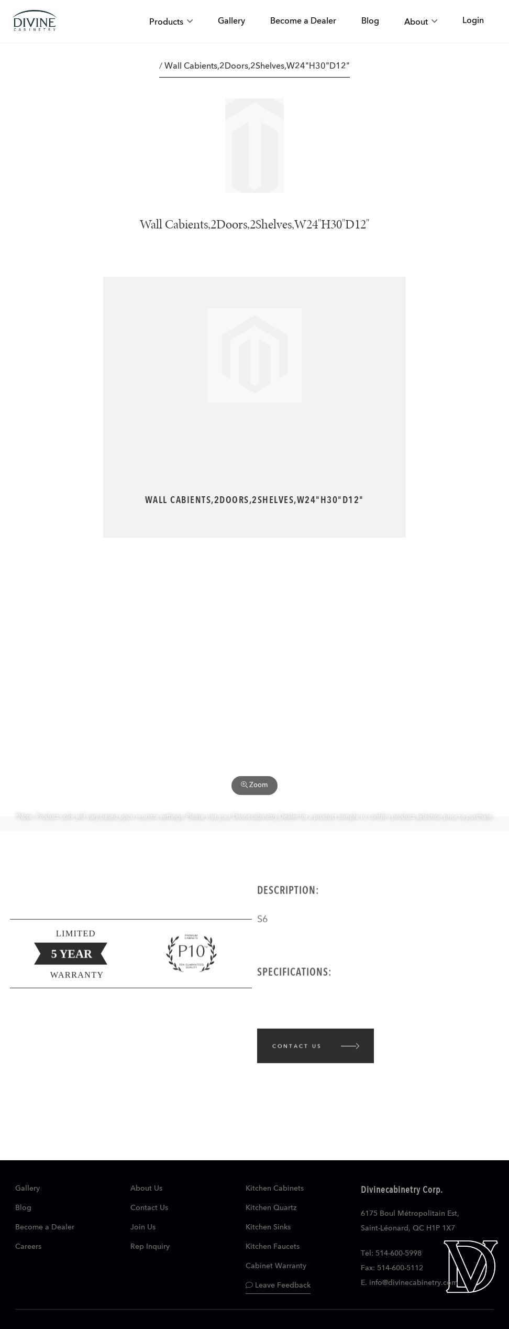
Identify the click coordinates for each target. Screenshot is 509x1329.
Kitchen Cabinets (275, 1188)
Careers (28, 1246)
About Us (146, 1188)
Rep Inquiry (150, 1246)
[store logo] (35, 22)
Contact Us (149, 1208)
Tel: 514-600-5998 (391, 1253)
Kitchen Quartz (271, 1208)
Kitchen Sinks (268, 1227)
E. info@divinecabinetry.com (409, 1283)
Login (473, 21)
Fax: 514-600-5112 (392, 1268)
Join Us (143, 1227)
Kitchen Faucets (273, 1246)
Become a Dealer (44, 1227)
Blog (23, 1208)
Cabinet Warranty (276, 1266)
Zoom (254, 785)
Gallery (27, 1188)
